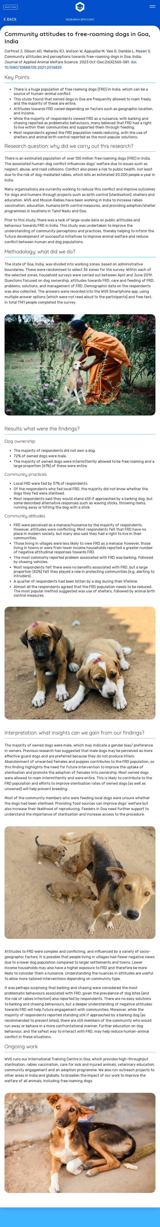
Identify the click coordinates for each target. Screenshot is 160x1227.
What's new (10, 7)
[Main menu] (152, 6)
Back (9, 19)
